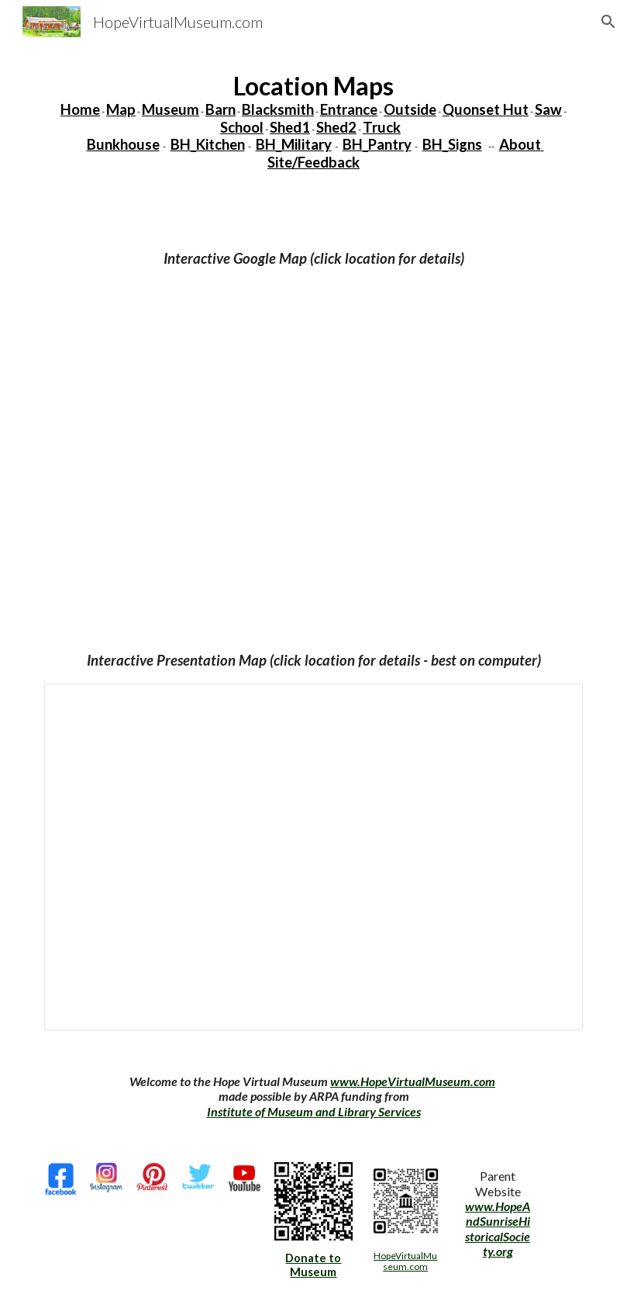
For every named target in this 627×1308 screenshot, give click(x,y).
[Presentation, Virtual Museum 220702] (313, 856)
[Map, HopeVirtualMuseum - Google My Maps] (313, 439)
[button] (608, 21)
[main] (313, 121)
